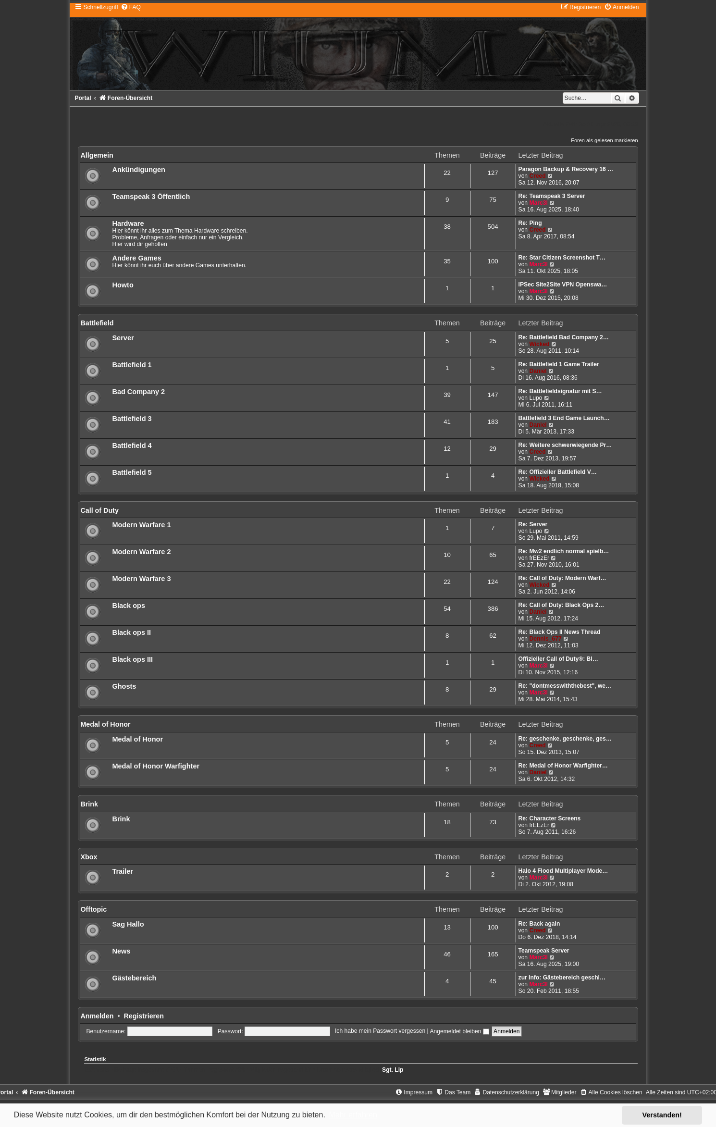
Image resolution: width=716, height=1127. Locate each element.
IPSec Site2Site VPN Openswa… (562, 284)
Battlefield (96, 323)
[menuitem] (131, 7)
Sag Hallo (128, 924)
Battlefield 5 (131, 472)
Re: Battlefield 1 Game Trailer (558, 364)
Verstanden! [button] (662, 1115)
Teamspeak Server (543, 950)
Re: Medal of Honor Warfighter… (563, 765)
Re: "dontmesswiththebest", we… (565, 685)
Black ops (128, 605)
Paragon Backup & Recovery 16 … (566, 169)
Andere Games (136, 258)
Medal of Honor (105, 724)
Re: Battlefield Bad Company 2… (563, 337)
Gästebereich (134, 978)
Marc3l (538, 202)
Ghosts (124, 686)
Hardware (128, 223)
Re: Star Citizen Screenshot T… (561, 257)
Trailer (122, 871)
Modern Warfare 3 (141, 578)
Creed (537, 176)
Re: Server (533, 524)
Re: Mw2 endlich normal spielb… (563, 551)
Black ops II (131, 632)
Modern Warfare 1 (141, 525)
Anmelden (96, 1016)
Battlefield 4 (131, 445)
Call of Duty (99, 510)
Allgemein (96, 155)
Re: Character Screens (549, 818)
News (121, 951)
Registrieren (143, 1016)
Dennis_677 (545, 638)
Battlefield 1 (131, 365)
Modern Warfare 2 (141, 552)
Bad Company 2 (138, 392)
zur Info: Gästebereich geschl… (561, 977)
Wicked (539, 344)
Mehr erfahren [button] (353, 1115)
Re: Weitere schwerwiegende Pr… (565, 445)
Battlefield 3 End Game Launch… (564, 418)
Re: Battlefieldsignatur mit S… (560, 391)
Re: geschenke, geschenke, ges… (565, 738)
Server (123, 338)
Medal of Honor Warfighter (155, 766)
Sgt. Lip (392, 1069)
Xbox (88, 857)
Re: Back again (539, 923)
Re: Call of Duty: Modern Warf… (562, 578)
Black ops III (132, 659)
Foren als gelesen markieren (604, 140)
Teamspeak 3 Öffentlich (151, 196)
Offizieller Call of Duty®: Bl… (558, 659)
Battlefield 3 (131, 418)
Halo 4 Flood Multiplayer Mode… (563, 870)
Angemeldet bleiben (459, 1031)
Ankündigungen (138, 169)
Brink (89, 804)
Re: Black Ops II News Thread (559, 632)
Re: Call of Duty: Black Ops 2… (561, 605)
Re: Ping (530, 223)
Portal (82, 98)
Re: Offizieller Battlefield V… (557, 472)
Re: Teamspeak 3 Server (551, 196)
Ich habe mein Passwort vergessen (380, 1031)
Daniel (537, 371)
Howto (122, 285)
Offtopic (93, 909)
